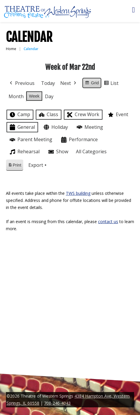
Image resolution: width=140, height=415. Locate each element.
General (22, 127)
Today (48, 83)
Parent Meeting (30, 139)
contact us (108, 221)
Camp (19, 114)
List (111, 84)
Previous (22, 83)
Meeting (89, 127)
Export (38, 165)
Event (117, 114)
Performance (79, 140)
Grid (92, 83)
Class (48, 114)
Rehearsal (24, 152)
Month (16, 96)
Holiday (55, 127)
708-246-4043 (57, 403)
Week (34, 96)
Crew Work (82, 115)
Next (68, 83)
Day (49, 96)
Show (57, 151)
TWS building (78, 193)
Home (11, 48)
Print (14, 166)
